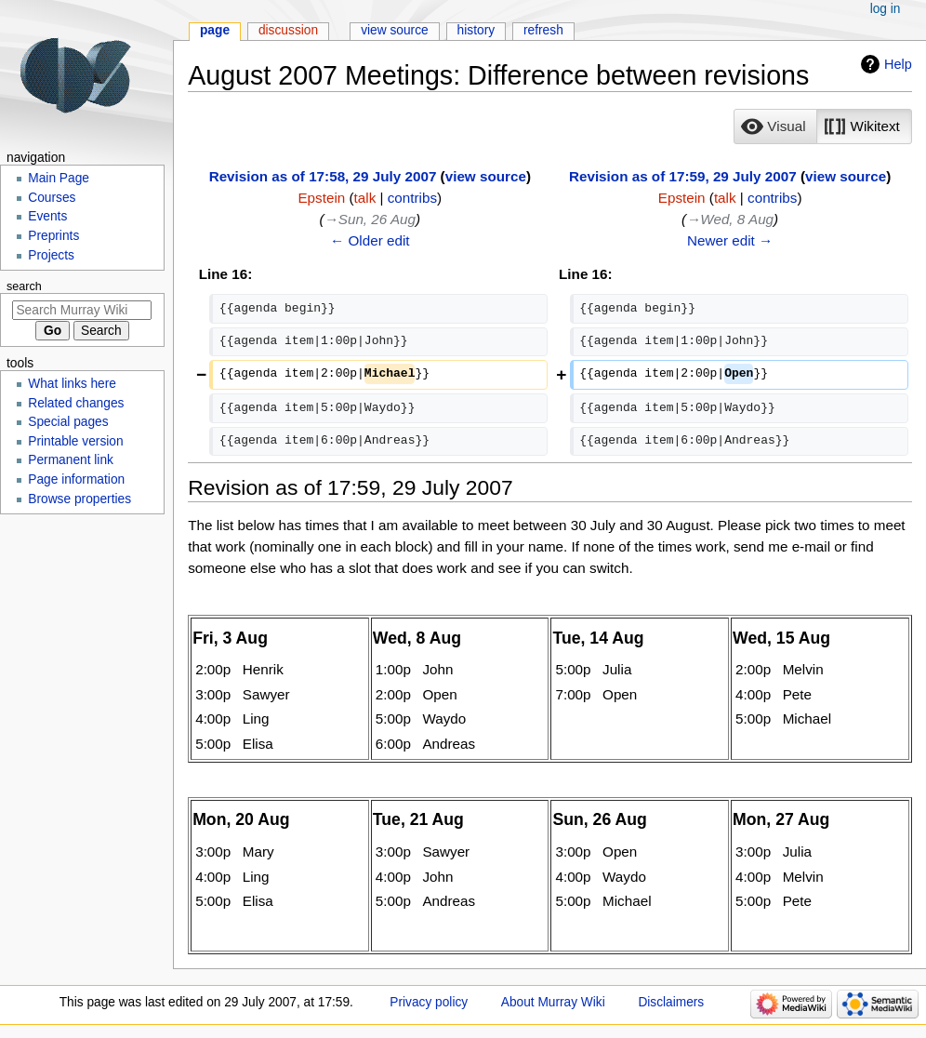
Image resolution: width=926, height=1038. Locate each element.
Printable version (75, 441)
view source (485, 176)
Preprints (53, 236)
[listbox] (822, 126)
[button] (775, 126)
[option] (775, 126)
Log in (885, 9)
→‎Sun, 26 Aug (370, 219)
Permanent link (70, 460)
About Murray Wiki (553, 1002)
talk (365, 198)
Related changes (76, 403)
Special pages (68, 422)
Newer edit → (730, 240)
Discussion (288, 30)
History (476, 30)
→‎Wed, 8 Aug (730, 219)
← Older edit (370, 240)
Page (215, 30)
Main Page (58, 178)
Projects (51, 255)
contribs (412, 198)
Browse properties (79, 499)
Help (898, 64)
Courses (51, 198)
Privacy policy (429, 1002)
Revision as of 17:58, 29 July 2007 (323, 176)
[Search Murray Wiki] (82, 310)
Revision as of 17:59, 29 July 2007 (683, 176)
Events (47, 216)
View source (395, 30)
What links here (72, 384)
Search (24, 286)
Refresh (543, 30)
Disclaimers (671, 1002)
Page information (76, 479)
